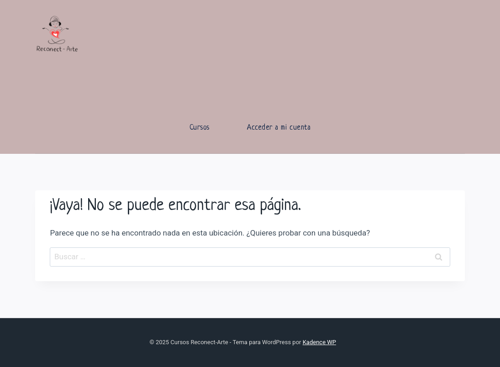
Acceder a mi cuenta (279, 128)
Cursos (199, 128)
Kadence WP (319, 342)
